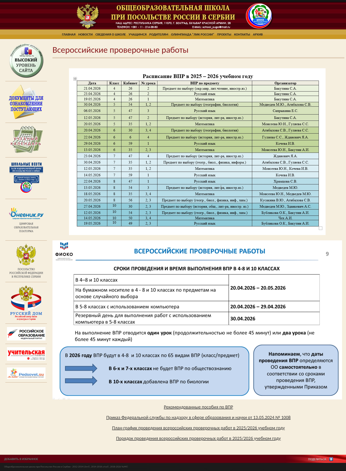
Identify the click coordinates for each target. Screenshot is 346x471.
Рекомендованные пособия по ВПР (198, 407)
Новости (85, 34)
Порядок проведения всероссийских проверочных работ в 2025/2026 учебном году (198, 438)
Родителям (158, 34)
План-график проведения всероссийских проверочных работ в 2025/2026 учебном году (198, 428)
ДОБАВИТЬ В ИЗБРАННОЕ (21, 459)
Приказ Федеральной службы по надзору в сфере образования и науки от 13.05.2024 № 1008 (198, 417)
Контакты (242, 34)
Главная (68, 34)
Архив (258, 34)
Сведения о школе (110, 34)
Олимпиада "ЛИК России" (192, 34)
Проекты (224, 34)
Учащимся (138, 34)
